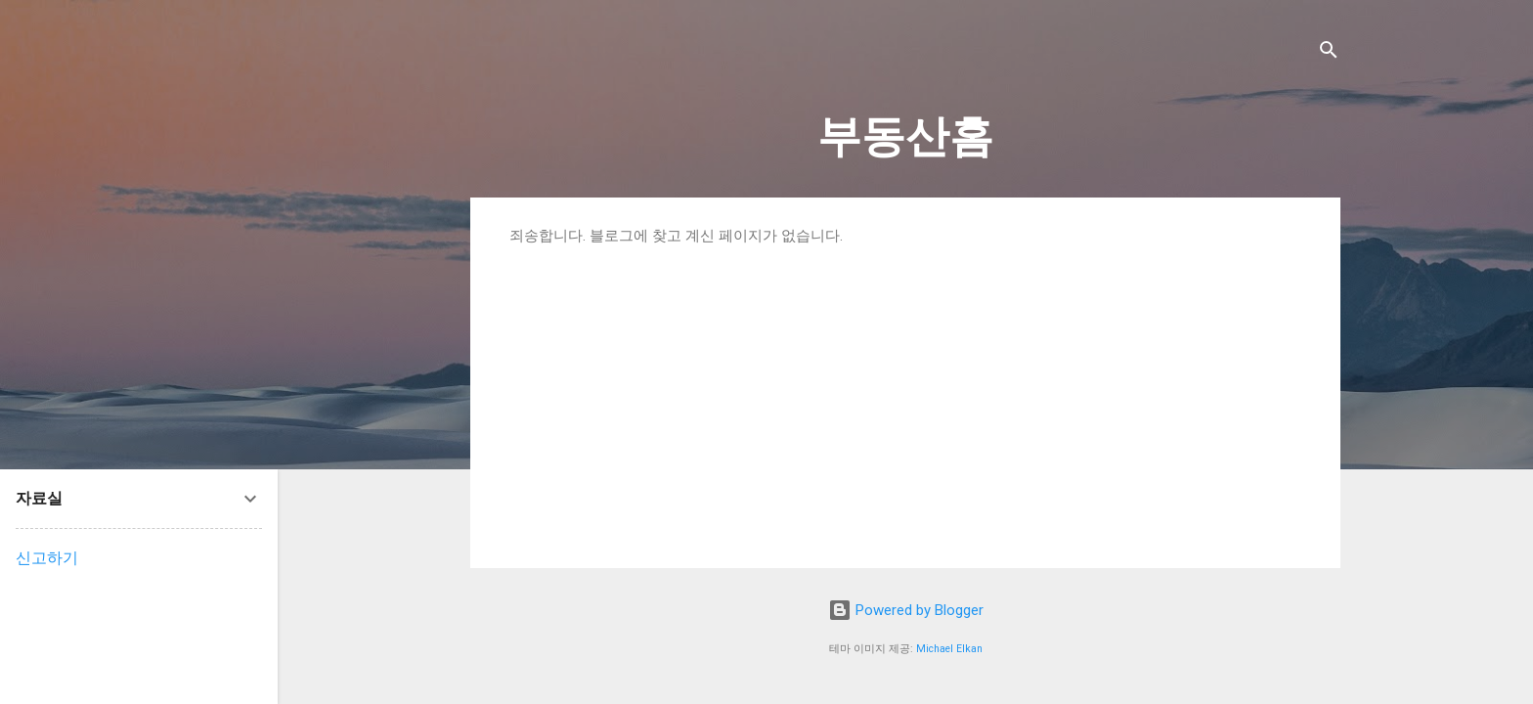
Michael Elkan (949, 648)
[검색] (1328, 53)
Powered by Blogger (906, 610)
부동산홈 (905, 136)
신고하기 (47, 558)
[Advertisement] (905, 392)
